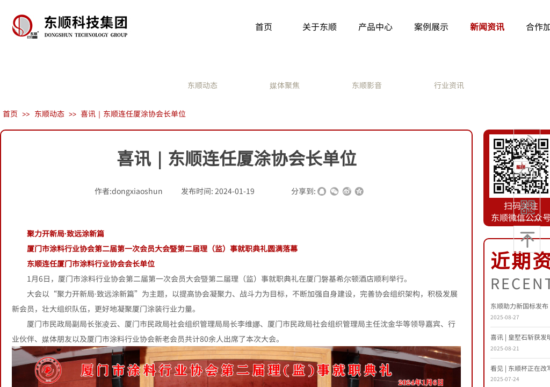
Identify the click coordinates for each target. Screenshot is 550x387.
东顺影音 (367, 85)
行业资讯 (449, 85)
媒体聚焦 (285, 85)
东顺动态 (202, 85)
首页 (10, 113)
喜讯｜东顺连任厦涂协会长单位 (133, 113)
